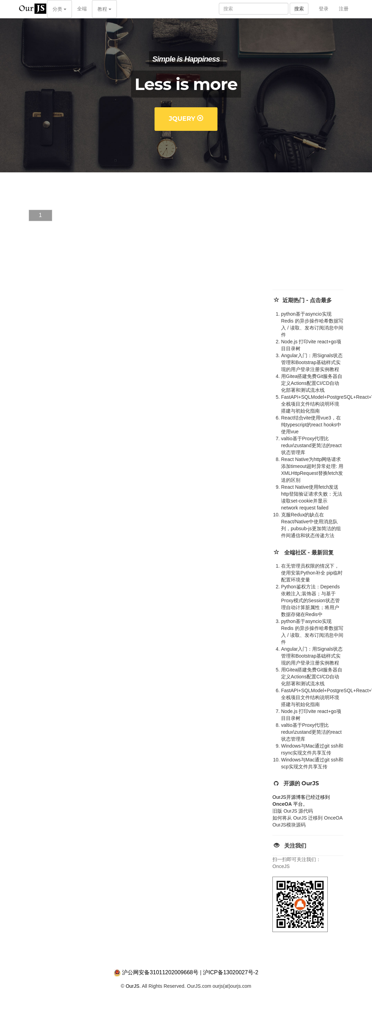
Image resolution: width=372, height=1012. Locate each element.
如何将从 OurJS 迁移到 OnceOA (307, 818)
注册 (343, 8)
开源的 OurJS (301, 783)
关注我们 (295, 845)
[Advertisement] (318, 238)
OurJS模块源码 (289, 825)
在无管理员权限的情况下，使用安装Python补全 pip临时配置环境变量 (312, 572)
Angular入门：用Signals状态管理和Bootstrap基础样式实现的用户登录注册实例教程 (312, 362)
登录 (323, 8)
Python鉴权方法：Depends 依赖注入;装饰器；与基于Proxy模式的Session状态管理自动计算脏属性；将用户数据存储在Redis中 (310, 600)
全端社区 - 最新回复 (309, 552)
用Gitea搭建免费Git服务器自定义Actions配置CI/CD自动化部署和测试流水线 (311, 383)
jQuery (186, 119)
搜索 (299, 8)
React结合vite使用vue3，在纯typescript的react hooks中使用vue (311, 424)
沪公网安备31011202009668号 (160, 972)
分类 (59, 9)
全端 (82, 8)
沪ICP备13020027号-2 (230, 972)
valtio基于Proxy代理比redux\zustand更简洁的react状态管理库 (311, 445)
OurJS (132, 986)
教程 (104, 9)
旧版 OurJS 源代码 (292, 811)
